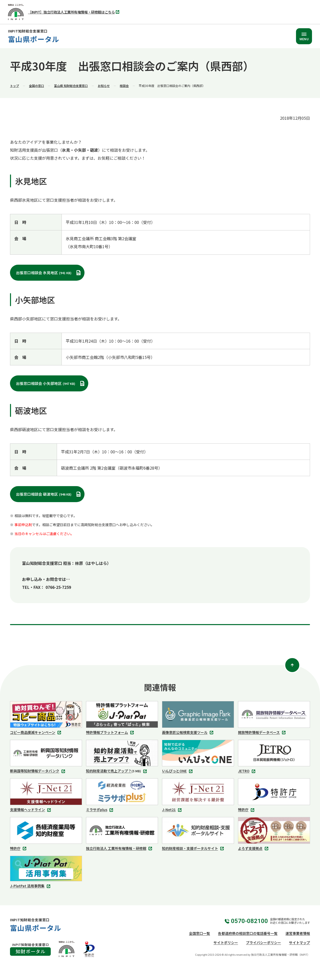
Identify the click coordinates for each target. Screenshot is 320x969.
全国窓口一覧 (199, 933)
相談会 (124, 85)
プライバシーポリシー (263, 942)
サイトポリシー (226, 942)
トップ (14, 85)
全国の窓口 (36, 85)
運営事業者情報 (298, 933)
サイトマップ (299, 942)
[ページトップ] (292, 665)
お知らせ (104, 85)
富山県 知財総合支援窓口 (71, 85)
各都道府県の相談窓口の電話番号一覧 (248, 933)
